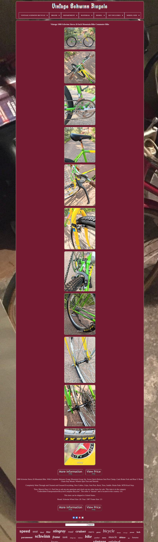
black (42, 532)
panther (97, 538)
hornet (119, 532)
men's (91, 532)
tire (129, 538)
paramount (26, 537)
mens (104, 538)
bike (88, 536)
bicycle (108, 531)
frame (56, 537)
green (99, 532)
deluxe (122, 537)
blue (48, 532)
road (70, 531)
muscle (113, 537)
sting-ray (73, 538)
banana (135, 537)
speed (24, 531)
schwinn (42, 536)
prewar (132, 532)
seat (35, 531)
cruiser (81, 531)
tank (65, 537)
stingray (59, 531)
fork (138, 532)
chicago (125, 532)
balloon (80, 538)
